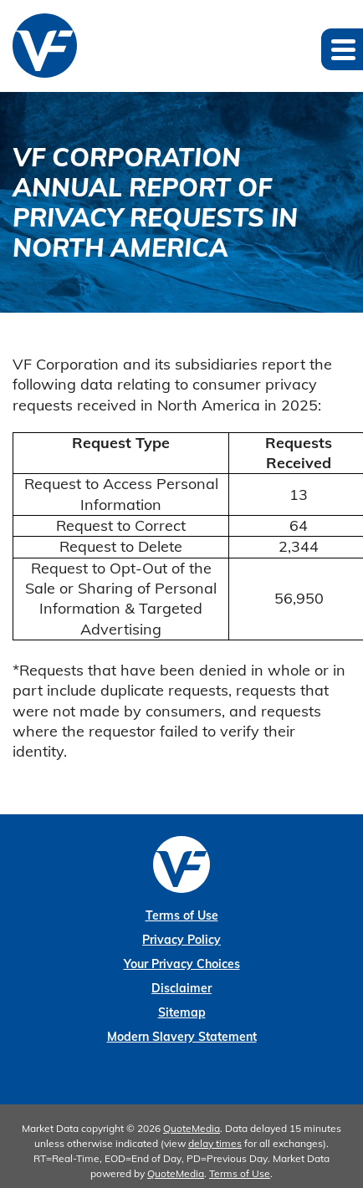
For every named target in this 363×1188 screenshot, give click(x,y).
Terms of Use (182, 915)
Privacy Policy (181, 940)
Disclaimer (181, 988)
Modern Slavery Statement (182, 1037)
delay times (215, 1143)
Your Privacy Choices (182, 964)
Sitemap (182, 1012)
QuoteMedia (191, 1128)
